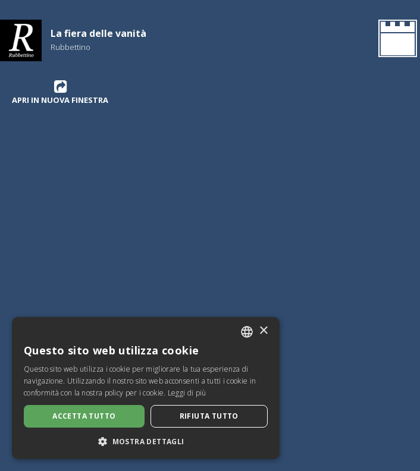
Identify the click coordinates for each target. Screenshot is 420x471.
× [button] (263, 330)
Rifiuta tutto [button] (209, 416)
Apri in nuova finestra (60, 92)
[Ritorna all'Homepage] (395, 40)
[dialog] (146, 388)
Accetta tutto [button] (83, 416)
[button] (146, 441)
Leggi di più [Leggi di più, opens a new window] (187, 393)
